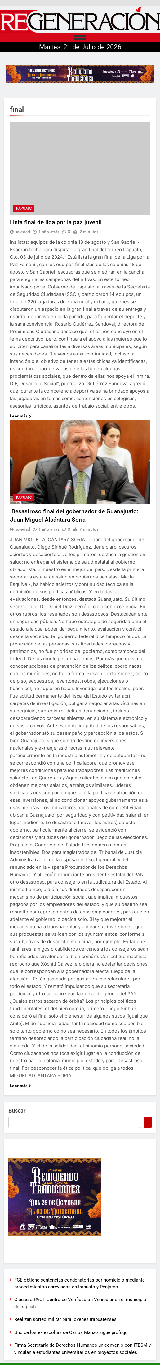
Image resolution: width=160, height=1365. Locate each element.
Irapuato (23, 208)
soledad (22, 232)
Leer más (20, 416)
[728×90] (80, 74)
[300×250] (80, 1197)
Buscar (16, 1110)
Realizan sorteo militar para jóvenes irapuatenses (65, 1319)
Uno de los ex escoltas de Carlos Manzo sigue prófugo (71, 1332)
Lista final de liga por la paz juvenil (56, 222)
